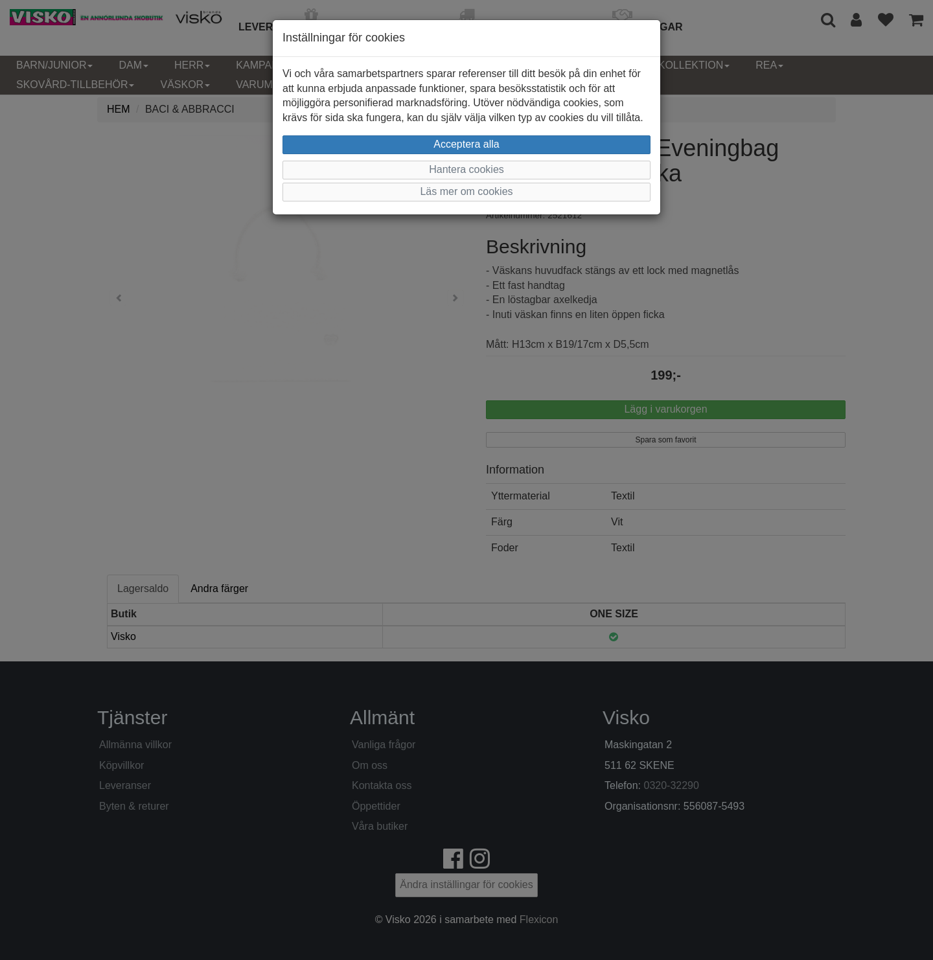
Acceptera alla (466, 144)
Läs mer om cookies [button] (466, 191)
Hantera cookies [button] (466, 169)
